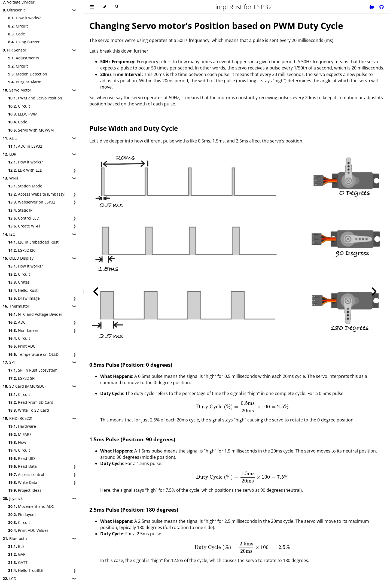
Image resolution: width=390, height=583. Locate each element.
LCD (9, 578)
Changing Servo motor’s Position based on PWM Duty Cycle (216, 25)
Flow (17, 442)
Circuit (18, 26)
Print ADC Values (28, 530)
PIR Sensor (14, 50)
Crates (19, 282)
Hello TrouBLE (25, 570)
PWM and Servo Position (35, 98)
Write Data (22, 482)
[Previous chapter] (96, 291)
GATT (18, 562)
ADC (10, 138)
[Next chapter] (373, 291)
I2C (9, 234)
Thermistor (16, 306)
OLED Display (18, 258)
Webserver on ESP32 (31, 202)
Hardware (22, 426)
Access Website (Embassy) (36, 194)
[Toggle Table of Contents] (91, 7)
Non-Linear (23, 330)
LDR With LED (25, 170)
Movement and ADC (31, 506)
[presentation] (242, 407)
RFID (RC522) (17, 418)
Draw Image (24, 298)
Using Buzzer (24, 41)
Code (16, 34)
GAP (16, 554)
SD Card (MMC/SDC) (24, 386)
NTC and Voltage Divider (35, 314)
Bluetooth (15, 538)
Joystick (13, 498)
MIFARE (20, 434)
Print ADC (21, 346)
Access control (26, 474)
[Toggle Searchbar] (117, 7)
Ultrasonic (14, 10)
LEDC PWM (23, 114)
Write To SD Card (28, 410)
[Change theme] (104, 7)
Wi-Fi (10, 178)
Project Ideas (24, 490)
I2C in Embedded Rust (33, 242)
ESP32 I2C (22, 250)
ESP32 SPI (21, 378)
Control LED (23, 218)
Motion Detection (27, 74)
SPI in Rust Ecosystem (32, 370)
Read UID (21, 458)
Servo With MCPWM (31, 130)
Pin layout (22, 514)
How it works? (24, 17)
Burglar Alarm (24, 81)
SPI (9, 362)
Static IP (20, 210)
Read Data (22, 466)
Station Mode (25, 186)
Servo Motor (17, 90)
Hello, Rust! (23, 290)
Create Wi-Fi (24, 226)
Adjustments (23, 57)
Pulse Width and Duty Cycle (133, 128)
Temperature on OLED (33, 354)
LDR (9, 154)
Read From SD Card (30, 402)
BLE (16, 546)
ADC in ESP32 (25, 146)
